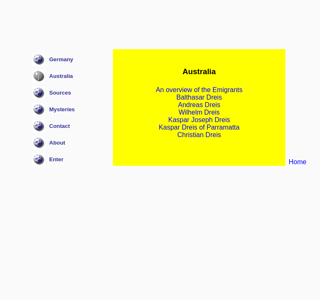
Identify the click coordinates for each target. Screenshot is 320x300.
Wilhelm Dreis (199, 112)
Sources (60, 93)
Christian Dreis (199, 134)
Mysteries (62, 109)
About (57, 143)
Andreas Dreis (199, 104)
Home (298, 161)
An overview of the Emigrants (199, 89)
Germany (61, 59)
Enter (56, 159)
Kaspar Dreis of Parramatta (199, 127)
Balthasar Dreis (199, 97)
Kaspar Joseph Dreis (199, 119)
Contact (59, 126)
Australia (61, 76)
